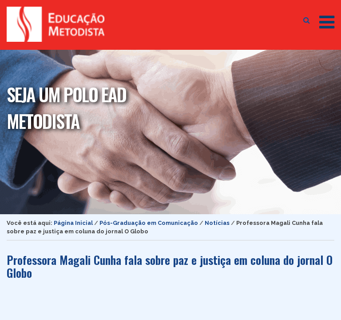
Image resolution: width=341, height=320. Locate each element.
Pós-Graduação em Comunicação (148, 223)
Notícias (217, 223)
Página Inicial (73, 223)
